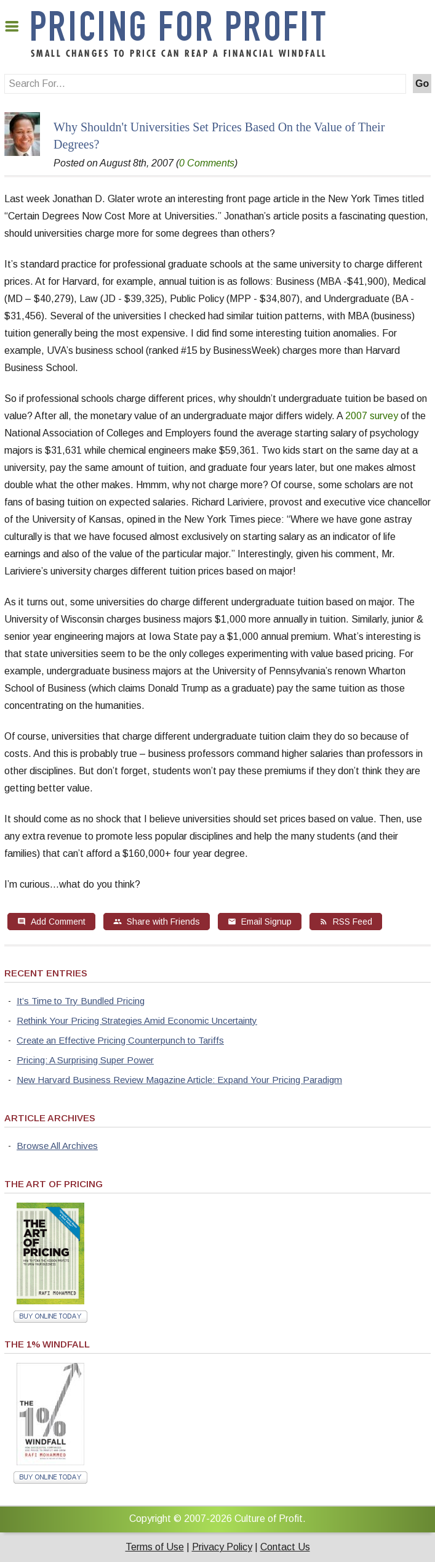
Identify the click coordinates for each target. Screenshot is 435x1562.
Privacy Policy (222, 1547)
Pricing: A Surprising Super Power (85, 1060)
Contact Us (285, 1547)
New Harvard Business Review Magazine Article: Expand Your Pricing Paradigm (179, 1079)
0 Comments (206, 163)
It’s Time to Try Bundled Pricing (81, 1001)
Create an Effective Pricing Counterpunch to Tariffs (120, 1040)
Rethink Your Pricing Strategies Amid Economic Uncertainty (137, 1020)
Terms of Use (155, 1547)
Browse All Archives (57, 1145)
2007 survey (371, 416)
